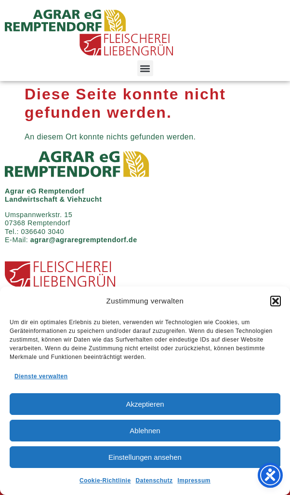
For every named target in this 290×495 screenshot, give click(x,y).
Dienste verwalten (41, 376)
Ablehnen (145, 430)
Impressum (194, 480)
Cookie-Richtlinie (105, 480)
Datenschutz (154, 480)
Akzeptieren (145, 404)
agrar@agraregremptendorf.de (83, 240)
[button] (275, 301)
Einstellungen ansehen (145, 457)
